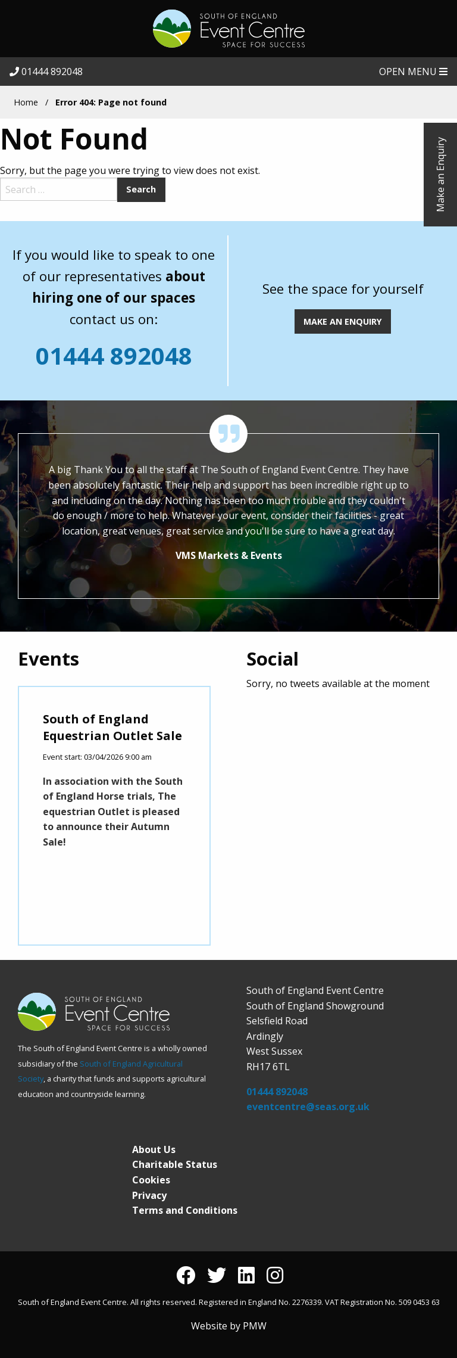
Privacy (149, 1195)
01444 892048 (46, 71)
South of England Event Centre (228, 29)
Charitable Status (174, 1164)
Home (26, 102)
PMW (255, 1325)
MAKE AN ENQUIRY (342, 321)
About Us (154, 1149)
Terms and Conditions (184, 1210)
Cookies (151, 1179)
